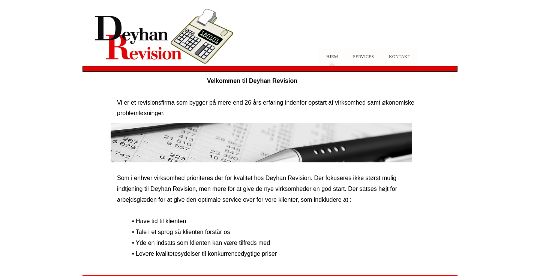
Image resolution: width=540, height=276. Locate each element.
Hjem (332, 56)
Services (363, 56)
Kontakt (399, 56)
